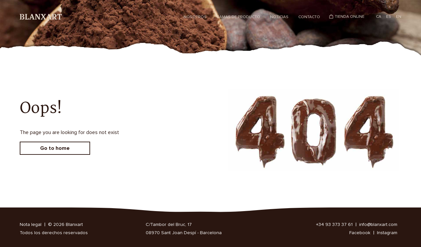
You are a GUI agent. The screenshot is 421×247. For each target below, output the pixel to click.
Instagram (387, 233)
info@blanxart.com (378, 224)
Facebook (359, 233)
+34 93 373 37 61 (334, 224)
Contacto (309, 17)
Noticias (279, 17)
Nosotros (195, 17)
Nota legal (30, 224)
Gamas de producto (238, 17)
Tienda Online (349, 17)
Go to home (55, 148)
